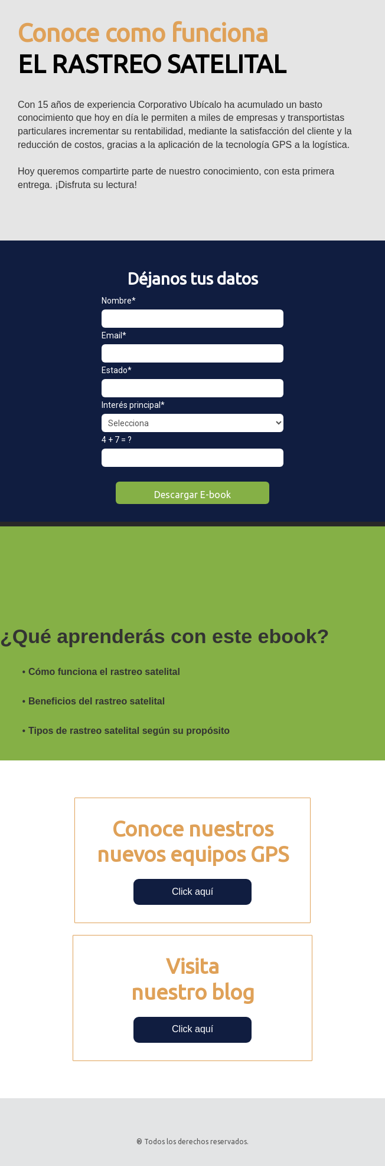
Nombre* (119, 300)
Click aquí (192, 892)
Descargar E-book (192, 494)
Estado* (117, 370)
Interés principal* (133, 405)
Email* (114, 335)
